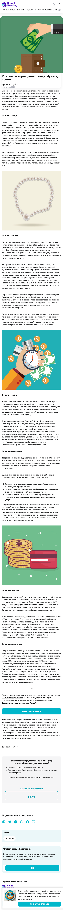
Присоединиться (31, 711)
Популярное (8, 10)
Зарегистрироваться (31, 789)
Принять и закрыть (39, 904)
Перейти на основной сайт (14, 881)
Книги (20, 10)
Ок (32, 868)
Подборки (31, 10)
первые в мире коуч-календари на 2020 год (35, 727)
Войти (31, 797)
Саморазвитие (46, 10)
